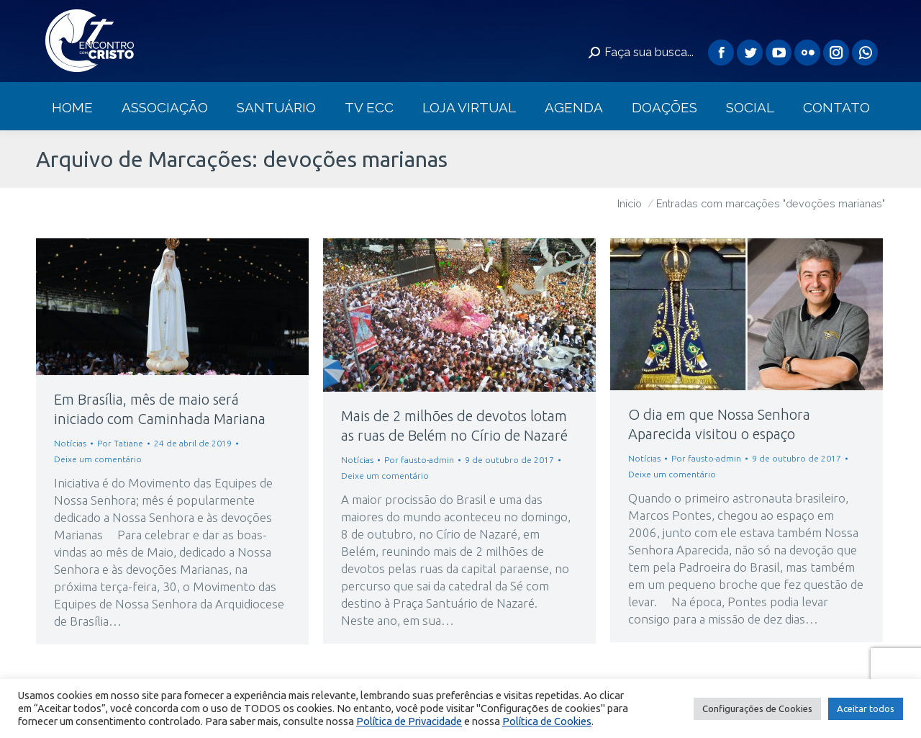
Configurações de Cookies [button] (757, 708)
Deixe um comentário (98, 459)
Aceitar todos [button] (865, 708)
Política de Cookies (546, 721)
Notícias (70, 443)
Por (120, 443)
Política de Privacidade (409, 721)
